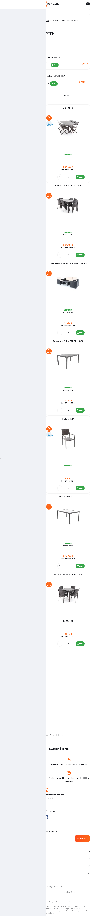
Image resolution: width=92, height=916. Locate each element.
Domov (5, 21)
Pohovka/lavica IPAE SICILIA (24, 574)
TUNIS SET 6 (24, 107)
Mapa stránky (24, 892)
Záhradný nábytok (40, 21)
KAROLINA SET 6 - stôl (24, 185)
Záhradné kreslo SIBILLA (24, 496)
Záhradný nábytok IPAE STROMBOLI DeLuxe (68, 263)
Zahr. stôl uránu (24, 263)
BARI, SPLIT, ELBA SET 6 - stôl (24, 418)
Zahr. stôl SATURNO (24, 651)
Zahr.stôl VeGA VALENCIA (68, 496)
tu (73, 901)
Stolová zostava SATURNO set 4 (68, 574)
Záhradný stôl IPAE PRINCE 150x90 (68, 340)
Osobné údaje (70, 892)
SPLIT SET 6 (68, 107)
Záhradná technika (20, 21)
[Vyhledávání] (46, 12)
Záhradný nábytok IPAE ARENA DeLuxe (24, 340)
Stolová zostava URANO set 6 (68, 185)
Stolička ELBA (68, 418)
